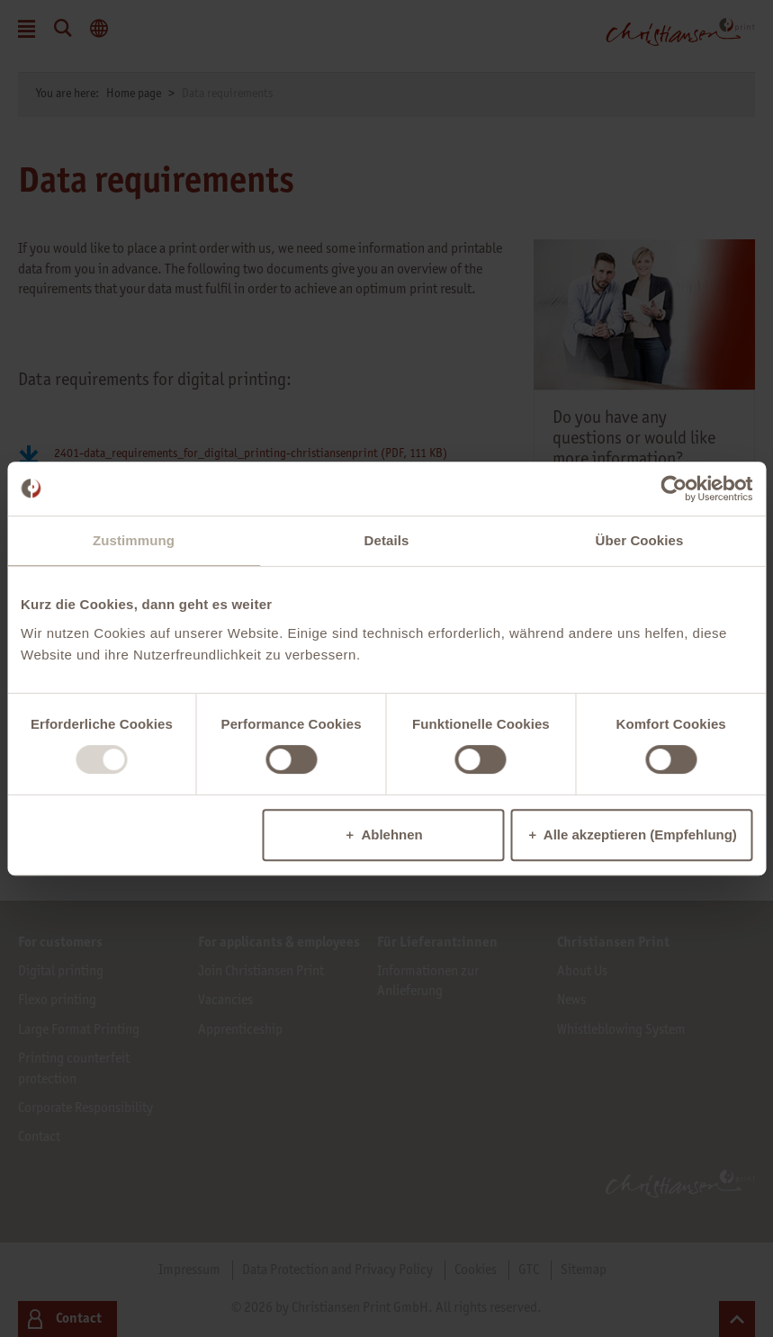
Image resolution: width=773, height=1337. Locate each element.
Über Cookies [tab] (640, 540)
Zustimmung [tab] (134, 540)
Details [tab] (386, 540)
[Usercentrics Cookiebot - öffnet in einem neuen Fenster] (673, 488)
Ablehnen (391, 834)
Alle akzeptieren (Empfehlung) (640, 834)
